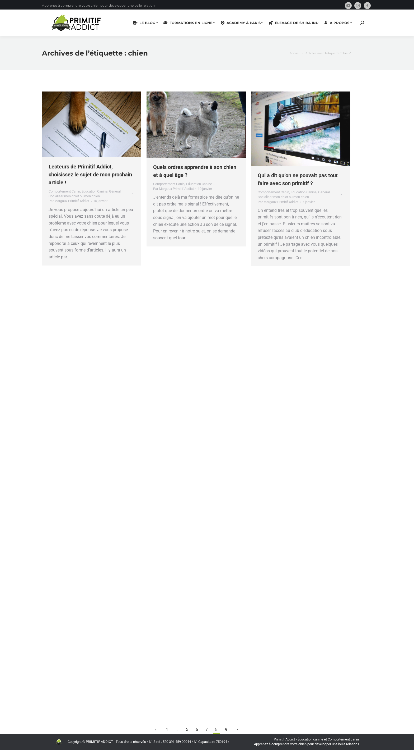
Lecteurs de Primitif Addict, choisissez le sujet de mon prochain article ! (90, 174)
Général (115, 191)
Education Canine (94, 191)
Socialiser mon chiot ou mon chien (74, 196)
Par (69, 201)
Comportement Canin (64, 191)
